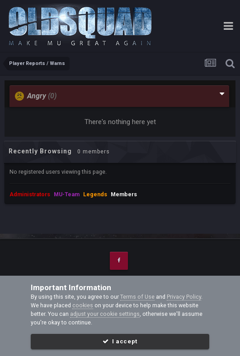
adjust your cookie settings (105, 313)
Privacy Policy (184, 296)
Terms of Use (137, 296)
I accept (120, 341)
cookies (82, 305)
